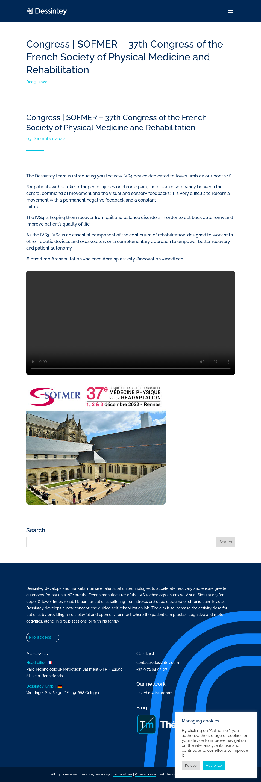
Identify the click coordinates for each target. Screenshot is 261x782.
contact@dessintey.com (157, 662)
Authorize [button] (214, 765)
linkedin (143, 693)
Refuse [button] (191, 765)
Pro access (40, 637)
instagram (164, 693)
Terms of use (122, 774)
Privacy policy (145, 774)
